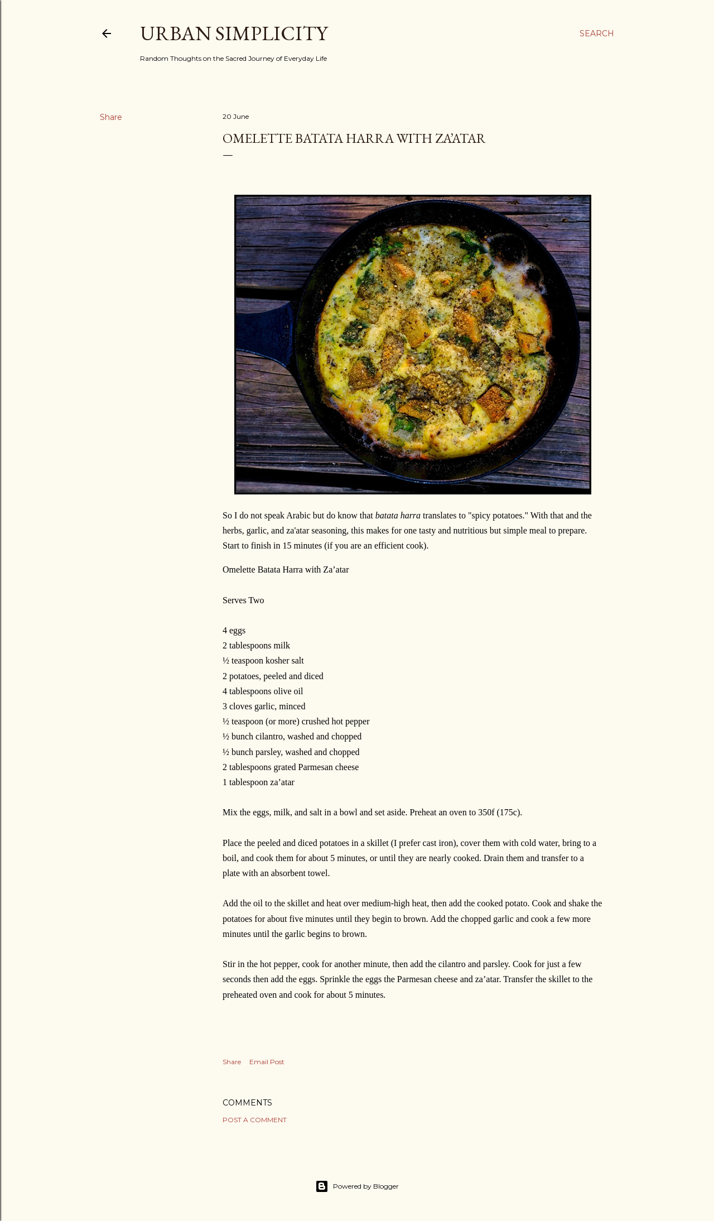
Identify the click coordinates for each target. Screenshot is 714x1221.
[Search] (597, 33)
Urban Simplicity (233, 33)
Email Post (266, 1061)
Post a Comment (255, 1120)
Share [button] (111, 117)
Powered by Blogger (357, 1186)
